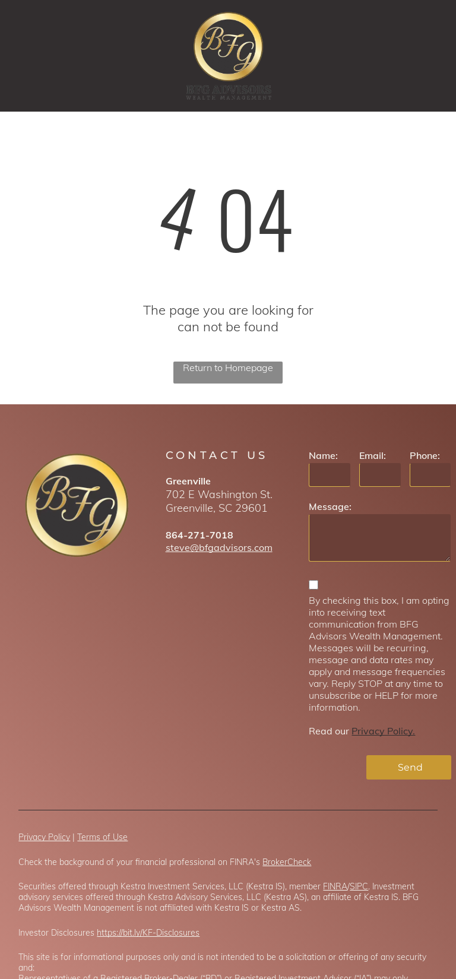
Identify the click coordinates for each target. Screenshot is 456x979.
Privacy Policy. (383, 731)
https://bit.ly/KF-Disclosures (148, 932)
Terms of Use (102, 837)
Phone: (425, 455)
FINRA (335, 886)
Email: (372, 455)
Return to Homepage (228, 367)
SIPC (359, 886)
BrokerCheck (286, 862)
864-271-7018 (199, 535)
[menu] (429, 55)
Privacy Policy (44, 837)
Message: (330, 506)
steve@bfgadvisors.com (219, 547)
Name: (323, 455)
